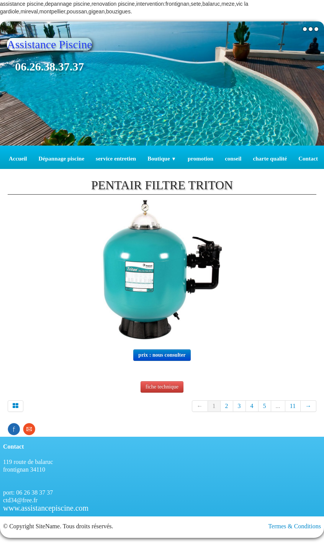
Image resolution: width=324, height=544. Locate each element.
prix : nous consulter (161, 355)
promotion (200, 159)
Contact (308, 159)
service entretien (116, 159)
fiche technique (162, 387)
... (278, 406)
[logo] (52, 62)
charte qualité (270, 159)
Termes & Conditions (294, 526)
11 (293, 406)
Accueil (18, 159)
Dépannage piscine (61, 159)
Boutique (161, 159)
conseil (233, 159)
